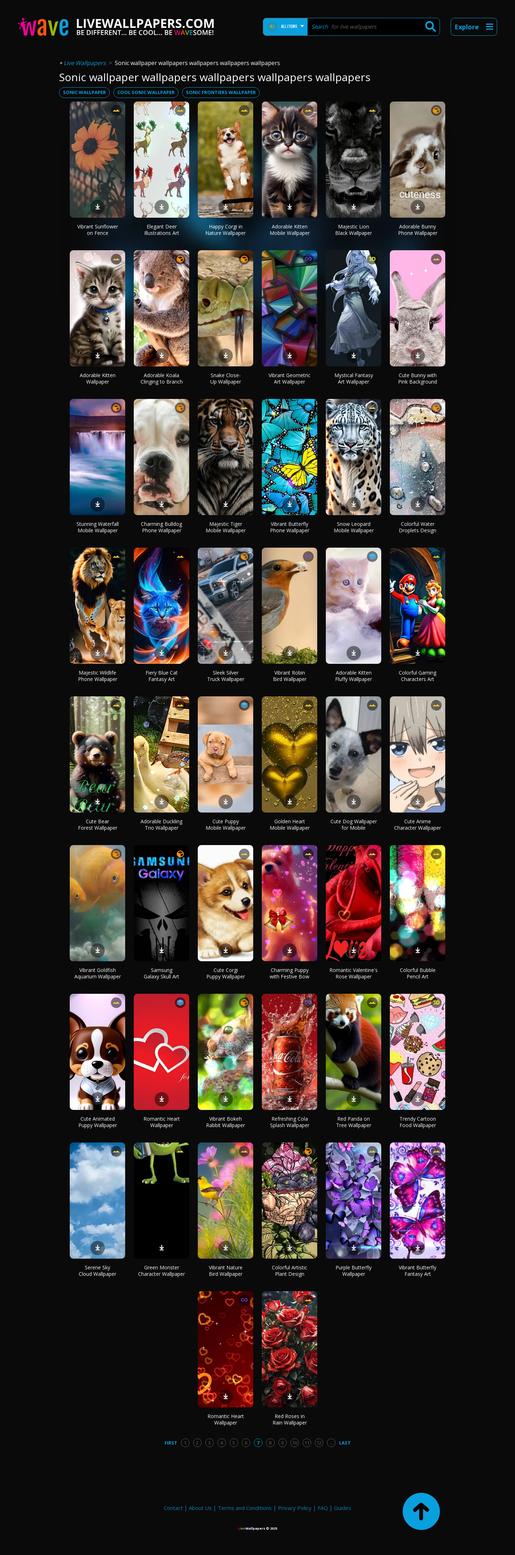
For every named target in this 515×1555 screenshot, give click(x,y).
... (331, 1443)
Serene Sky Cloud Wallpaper (97, 1270)
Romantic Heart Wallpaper (161, 1122)
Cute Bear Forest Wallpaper (97, 824)
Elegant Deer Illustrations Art (161, 229)
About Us (200, 1507)
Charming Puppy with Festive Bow (289, 973)
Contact (173, 1507)
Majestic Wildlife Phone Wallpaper (97, 675)
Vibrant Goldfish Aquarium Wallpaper (97, 973)
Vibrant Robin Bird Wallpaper (289, 675)
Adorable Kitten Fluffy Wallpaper (353, 675)
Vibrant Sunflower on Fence (97, 229)
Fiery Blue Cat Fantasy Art (162, 675)
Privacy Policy (295, 1507)
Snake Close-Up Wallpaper (225, 378)
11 (306, 1443)
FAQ (323, 1507)
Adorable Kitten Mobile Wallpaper (290, 229)
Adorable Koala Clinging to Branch (162, 378)
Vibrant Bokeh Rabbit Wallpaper (225, 1122)
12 (319, 1443)
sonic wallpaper (84, 92)
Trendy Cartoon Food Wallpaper (417, 1122)
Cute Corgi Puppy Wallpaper (225, 973)
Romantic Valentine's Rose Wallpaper (353, 973)
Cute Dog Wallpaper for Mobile (353, 824)
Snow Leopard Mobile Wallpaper (354, 527)
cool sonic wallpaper (146, 92)
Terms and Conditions (245, 1507)
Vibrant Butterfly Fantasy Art (417, 1270)
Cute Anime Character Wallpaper (417, 824)
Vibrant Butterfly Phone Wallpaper (289, 527)
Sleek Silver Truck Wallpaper (225, 675)
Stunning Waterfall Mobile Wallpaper (98, 527)
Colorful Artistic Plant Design (289, 1270)
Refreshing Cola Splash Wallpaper (289, 1122)
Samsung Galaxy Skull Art (161, 973)
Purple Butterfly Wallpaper (353, 1270)
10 (294, 1443)
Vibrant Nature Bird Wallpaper (225, 1270)
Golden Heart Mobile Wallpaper (290, 824)
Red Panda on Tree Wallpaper (353, 1122)
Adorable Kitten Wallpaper (98, 378)
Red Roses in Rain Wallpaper (290, 1419)
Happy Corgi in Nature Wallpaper (225, 229)
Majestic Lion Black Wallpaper (353, 229)
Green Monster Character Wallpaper (161, 1270)
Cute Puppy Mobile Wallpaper (226, 824)
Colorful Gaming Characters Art (417, 675)
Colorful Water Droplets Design (417, 527)
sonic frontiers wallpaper (221, 92)
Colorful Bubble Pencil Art (418, 973)
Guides (342, 1507)
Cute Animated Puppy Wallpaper (97, 1122)
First (171, 1443)
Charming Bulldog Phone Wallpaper (161, 527)
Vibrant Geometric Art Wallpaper (289, 378)
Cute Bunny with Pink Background (417, 378)
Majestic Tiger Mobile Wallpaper (226, 527)
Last (345, 1443)
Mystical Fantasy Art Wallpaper (353, 378)
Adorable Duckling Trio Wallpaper (161, 824)
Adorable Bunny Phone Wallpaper (417, 229)
